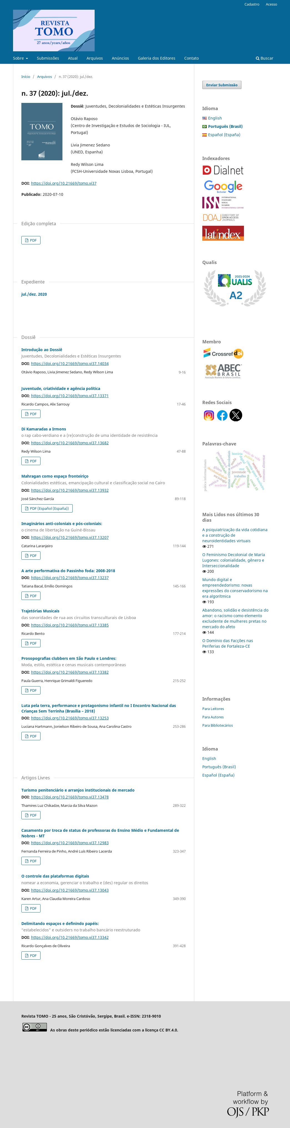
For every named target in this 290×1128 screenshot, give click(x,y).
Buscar (264, 58)
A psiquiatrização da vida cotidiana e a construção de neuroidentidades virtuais (235, 535)
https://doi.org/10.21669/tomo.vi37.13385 (70, 625)
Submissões (48, 58)
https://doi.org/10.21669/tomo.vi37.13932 (70, 490)
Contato (191, 58)
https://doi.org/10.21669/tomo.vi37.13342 (70, 937)
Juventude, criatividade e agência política (60, 388)
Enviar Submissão (222, 84)
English (215, 118)
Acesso (271, 4)
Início (25, 76)
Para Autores (213, 716)
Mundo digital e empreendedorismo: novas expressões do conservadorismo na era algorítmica (235, 588)
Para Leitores (213, 708)
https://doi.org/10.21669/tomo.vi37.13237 (70, 577)
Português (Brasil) (219, 766)
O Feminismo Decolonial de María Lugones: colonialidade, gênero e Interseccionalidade (233, 560)
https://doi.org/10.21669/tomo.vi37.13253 (70, 718)
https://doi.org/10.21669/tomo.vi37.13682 (70, 442)
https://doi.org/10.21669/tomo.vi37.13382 (70, 672)
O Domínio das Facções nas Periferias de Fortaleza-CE (227, 643)
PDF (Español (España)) (49, 508)
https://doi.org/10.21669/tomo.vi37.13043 (70, 890)
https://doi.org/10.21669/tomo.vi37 (64, 183)
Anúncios (120, 58)
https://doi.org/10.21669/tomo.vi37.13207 (70, 537)
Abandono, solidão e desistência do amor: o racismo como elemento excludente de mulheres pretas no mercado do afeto (235, 618)
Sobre (19, 58)
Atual (73, 58)
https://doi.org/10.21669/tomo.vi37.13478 (70, 797)
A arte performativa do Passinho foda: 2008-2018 (68, 570)
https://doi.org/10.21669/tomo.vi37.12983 (70, 842)
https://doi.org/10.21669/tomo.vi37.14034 (70, 363)
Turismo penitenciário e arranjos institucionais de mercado (78, 790)
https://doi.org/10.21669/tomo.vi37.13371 (70, 395)
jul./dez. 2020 (34, 294)
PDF (33, 240)
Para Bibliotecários (217, 725)
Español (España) (224, 134)
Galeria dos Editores (156, 58)
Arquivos (95, 58)
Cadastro (251, 4)
